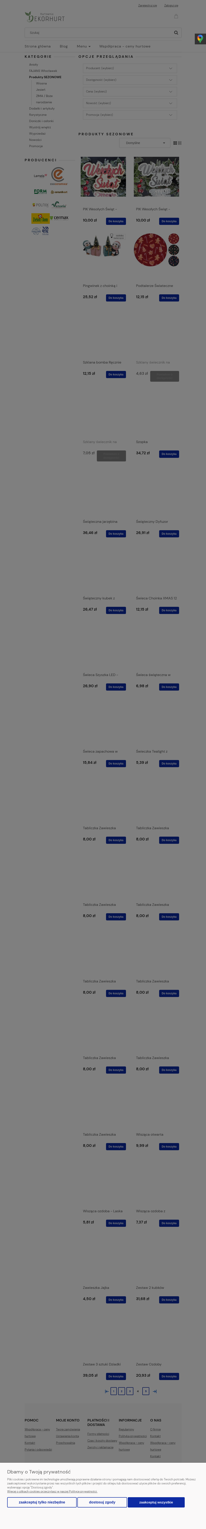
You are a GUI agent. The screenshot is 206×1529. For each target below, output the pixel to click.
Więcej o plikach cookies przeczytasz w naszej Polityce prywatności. (52, 1491)
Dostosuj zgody (102, 1502)
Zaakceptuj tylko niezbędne (42, 1502)
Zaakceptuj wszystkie (156, 1502)
